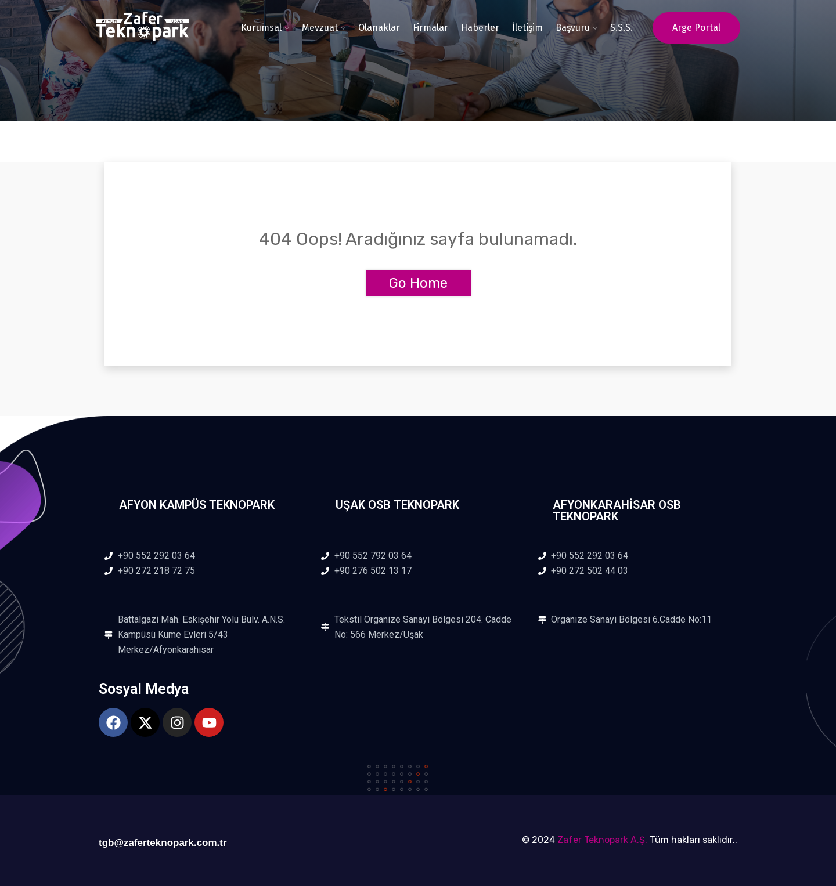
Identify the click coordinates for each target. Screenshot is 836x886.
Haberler (480, 27)
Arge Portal (696, 27)
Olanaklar (379, 27)
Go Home (418, 283)
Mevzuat (320, 27)
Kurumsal (261, 27)
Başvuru (573, 27)
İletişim (527, 27)
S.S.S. (621, 27)
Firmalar (430, 27)
